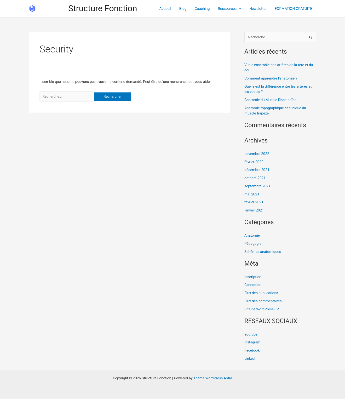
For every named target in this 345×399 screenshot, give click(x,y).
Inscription (252, 277)
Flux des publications (261, 293)
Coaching (205, 8)
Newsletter (259, 8)
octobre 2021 (254, 178)
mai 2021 (251, 194)
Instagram (252, 342)
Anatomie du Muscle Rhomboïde (270, 100)
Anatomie (252, 235)
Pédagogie (252, 243)
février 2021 (253, 202)
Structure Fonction (102, 8)
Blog (187, 8)
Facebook (252, 350)
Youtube (251, 334)
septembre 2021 (257, 186)
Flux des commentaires (263, 301)
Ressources (232, 8)
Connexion (252, 285)
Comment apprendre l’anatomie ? (270, 78)
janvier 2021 (254, 210)
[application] (241, 8)
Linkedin (251, 358)
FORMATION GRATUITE (294, 8)
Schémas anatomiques (262, 252)
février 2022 (253, 162)
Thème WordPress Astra (212, 378)
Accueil (171, 8)
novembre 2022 (256, 154)
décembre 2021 (256, 170)
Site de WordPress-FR (261, 309)
